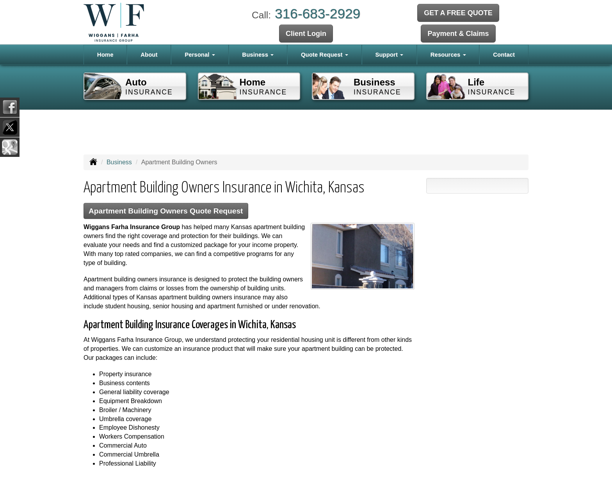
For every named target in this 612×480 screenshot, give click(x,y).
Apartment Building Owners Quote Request (166, 211)
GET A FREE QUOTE (458, 13)
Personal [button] (200, 54)
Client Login (306, 33)
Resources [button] (448, 54)
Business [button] (258, 54)
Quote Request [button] (324, 54)
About (149, 54)
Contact (504, 54)
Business (119, 162)
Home (105, 54)
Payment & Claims (458, 33)
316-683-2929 (317, 13)
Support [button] (389, 54)
